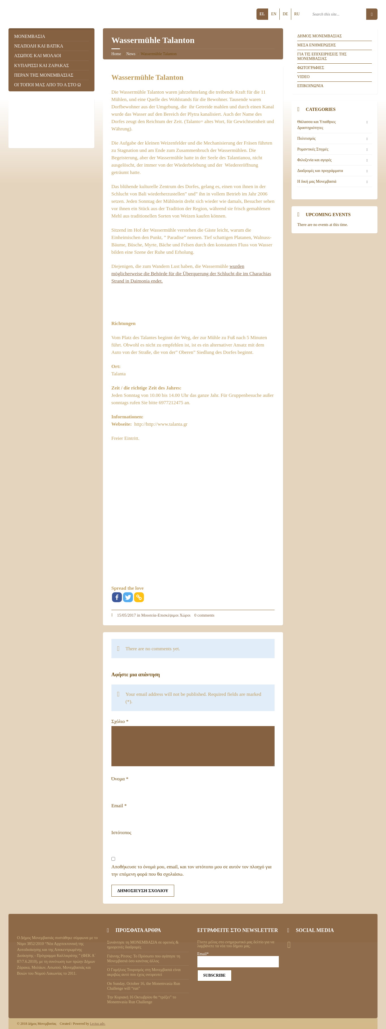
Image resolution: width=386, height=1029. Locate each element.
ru (296, 14)
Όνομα (119, 779)
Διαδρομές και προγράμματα (320, 171)
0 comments (204, 615)
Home (116, 54)
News (130, 54)
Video (303, 77)
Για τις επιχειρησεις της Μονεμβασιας (321, 56)
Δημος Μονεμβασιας (319, 36)
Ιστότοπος (121, 832)
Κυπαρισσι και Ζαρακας (41, 65)
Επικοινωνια (310, 86)
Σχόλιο (120, 721)
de (285, 14)
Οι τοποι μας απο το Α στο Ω (47, 84)
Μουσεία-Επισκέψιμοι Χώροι (165, 615)
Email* (238, 959)
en (274, 14)
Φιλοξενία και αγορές (314, 160)
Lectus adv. (97, 1024)
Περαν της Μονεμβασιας (43, 75)
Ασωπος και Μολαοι (37, 55)
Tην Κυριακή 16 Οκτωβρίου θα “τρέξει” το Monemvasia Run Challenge (141, 999)
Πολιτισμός (306, 138)
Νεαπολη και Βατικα (38, 46)
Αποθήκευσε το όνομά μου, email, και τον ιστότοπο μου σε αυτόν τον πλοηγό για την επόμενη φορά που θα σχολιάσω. (191, 870)
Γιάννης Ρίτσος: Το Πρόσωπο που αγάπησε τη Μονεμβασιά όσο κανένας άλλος (143, 958)
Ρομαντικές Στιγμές (312, 149)
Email (119, 805)
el (262, 14)
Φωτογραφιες (310, 68)
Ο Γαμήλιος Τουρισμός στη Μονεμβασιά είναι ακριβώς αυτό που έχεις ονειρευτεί (144, 972)
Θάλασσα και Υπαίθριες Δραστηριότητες (316, 125)
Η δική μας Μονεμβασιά (316, 181)
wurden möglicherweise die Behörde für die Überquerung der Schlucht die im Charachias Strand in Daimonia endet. (191, 274)
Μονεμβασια (29, 36)
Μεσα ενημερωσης (316, 45)
